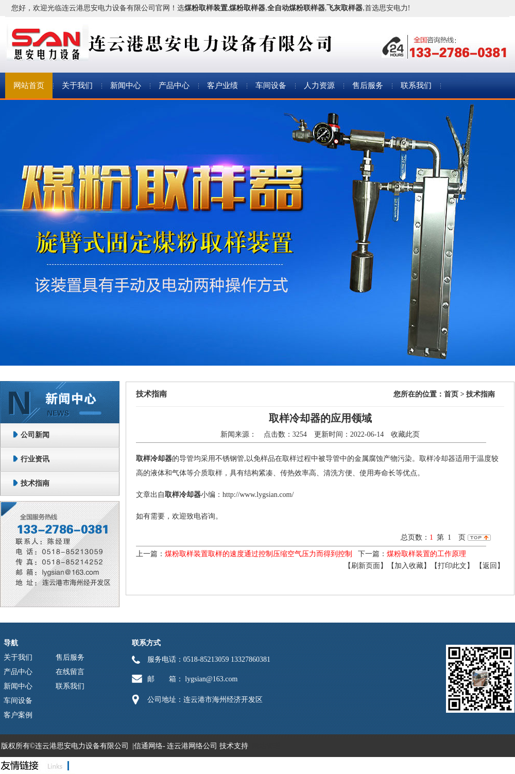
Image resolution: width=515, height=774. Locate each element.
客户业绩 (222, 85)
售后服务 (367, 85)
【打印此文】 (452, 566)
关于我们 (77, 85)
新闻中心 (125, 85)
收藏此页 (405, 434)
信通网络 (148, 746)
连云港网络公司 (192, 746)
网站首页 (28, 85)
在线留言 (70, 672)
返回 (490, 566)
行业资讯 (35, 459)
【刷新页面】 (365, 566)
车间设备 (270, 85)
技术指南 (35, 483)
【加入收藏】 (409, 566)
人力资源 (319, 85)
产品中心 (174, 85)
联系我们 (416, 85)
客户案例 (18, 715)
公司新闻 (35, 435)
